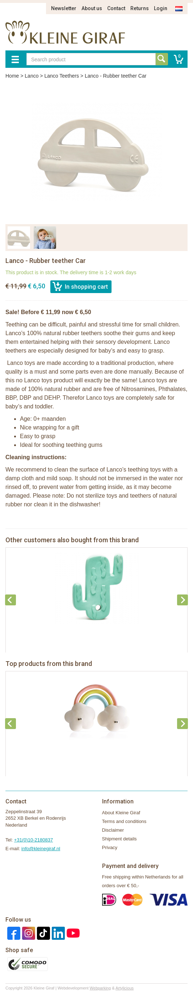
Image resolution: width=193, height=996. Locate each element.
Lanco (31, 76)
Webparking (100, 988)
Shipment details (119, 838)
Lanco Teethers (61, 76)
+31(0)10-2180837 (33, 840)
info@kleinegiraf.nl (40, 848)
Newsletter (63, 8)
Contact (116, 8)
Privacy (110, 847)
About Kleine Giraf (121, 812)
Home (12, 76)
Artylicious (125, 988)
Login (160, 8)
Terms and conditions (124, 821)
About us (91, 8)
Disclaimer (113, 830)
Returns (139, 8)
